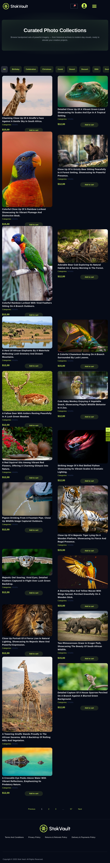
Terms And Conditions (14, 837)
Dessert (84, 69)
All (4, 69)
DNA (97, 69)
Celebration (31, 69)
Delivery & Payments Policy (83, 837)
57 (71, 808)
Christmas (46, 69)
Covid (60, 69)
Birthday (15, 69)
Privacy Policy (34, 837)
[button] (94, 6)
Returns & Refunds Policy (56, 837)
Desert (72, 69)
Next (80, 808)
